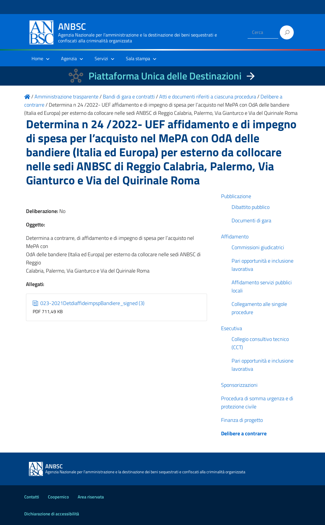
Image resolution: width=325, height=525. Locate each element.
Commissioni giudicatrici (258, 247)
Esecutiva (231, 328)
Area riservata (91, 496)
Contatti (31, 496)
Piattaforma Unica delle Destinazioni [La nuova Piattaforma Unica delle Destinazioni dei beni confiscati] (164, 75)
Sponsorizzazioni (239, 385)
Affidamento (234, 236)
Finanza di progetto (242, 420)
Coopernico (58, 496)
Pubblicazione (236, 196)
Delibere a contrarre (244, 433)
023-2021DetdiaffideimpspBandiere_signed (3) (89, 303)
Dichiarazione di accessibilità (51, 513)
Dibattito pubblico (251, 207)
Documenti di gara (251, 220)
